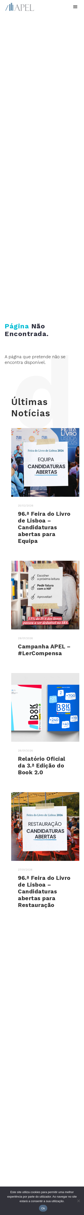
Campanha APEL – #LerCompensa (44, 650)
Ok (43, 1208)
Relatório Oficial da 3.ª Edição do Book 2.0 (41, 766)
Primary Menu (75, 6)
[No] (78, 1201)
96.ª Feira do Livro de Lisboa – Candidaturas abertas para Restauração (44, 891)
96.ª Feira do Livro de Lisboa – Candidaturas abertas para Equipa (44, 527)
